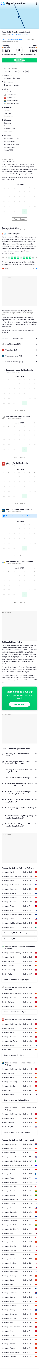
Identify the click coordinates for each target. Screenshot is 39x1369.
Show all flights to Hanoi (13, 939)
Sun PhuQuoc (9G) (11, 344)
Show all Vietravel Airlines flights (17, 1132)
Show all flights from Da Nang (15, 933)
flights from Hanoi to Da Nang (19, 34)
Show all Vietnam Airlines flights (16, 1100)
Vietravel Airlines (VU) (12, 361)
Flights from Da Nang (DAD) (15, 39)
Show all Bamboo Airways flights (17, 980)
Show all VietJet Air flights (14, 1055)
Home (3, 39)
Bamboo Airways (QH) (12, 338)
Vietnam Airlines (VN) (12, 356)
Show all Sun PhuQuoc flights (15, 1012)
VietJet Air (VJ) (9, 350)
